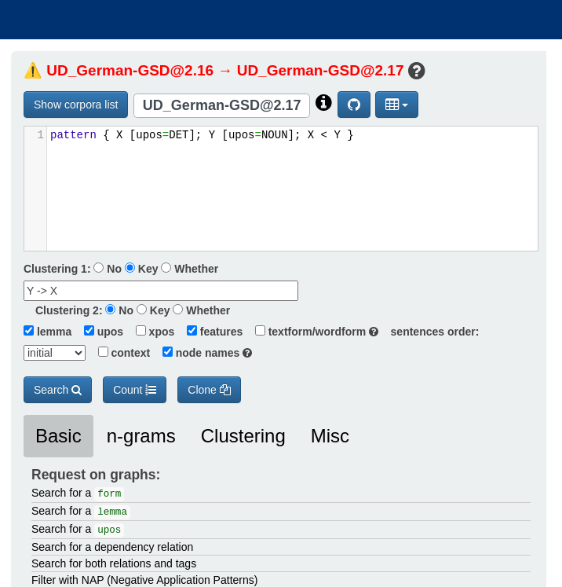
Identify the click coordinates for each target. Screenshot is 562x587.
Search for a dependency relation (112, 547)
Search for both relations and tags (113, 563)
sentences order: (430, 331)
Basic (58, 435)
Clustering (243, 435)
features (210, 331)
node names (202, 353)
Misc (330, 435)
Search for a (77, 493)
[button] (396, 104)
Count (134, 389)
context (119, 353)
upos (99, 331)
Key (142, 268)
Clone (209, 389)
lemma (47, 331)
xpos (150, 331)
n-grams (141, 435)
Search (58, 389)
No (107, 268)
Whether (189, 268)
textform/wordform (312, 331)
